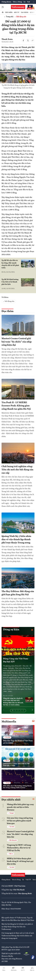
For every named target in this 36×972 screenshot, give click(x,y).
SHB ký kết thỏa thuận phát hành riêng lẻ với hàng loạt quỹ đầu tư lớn (20, 861)
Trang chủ (9, 17)
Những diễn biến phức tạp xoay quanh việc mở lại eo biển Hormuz (20, 807)
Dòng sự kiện (11, 629)
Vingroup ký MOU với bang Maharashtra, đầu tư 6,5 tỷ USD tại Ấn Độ (19, 848)
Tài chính (24, 12)
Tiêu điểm (8, 12)
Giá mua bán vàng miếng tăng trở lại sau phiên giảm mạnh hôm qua (20, 820)
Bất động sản (21, 17)
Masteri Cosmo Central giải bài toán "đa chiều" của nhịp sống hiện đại (20, 834)
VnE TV (28, 879)
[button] (32, 710)
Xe (25, 2)
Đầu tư (16, 12)
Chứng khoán (6, 2)
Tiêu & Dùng (17, 2)
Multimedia (9, 721)
